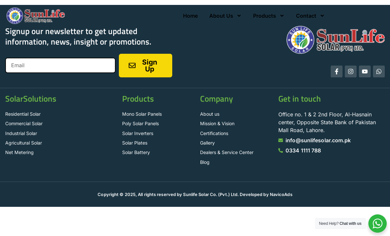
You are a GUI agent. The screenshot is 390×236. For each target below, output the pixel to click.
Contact (310, 16)
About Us (225, 16)
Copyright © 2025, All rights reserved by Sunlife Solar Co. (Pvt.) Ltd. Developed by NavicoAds (195, 194)
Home (190, 15)
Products (269, 16)
